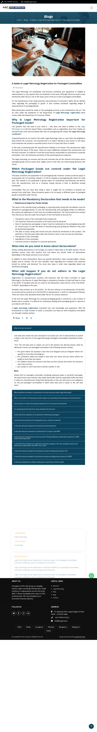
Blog (54, 595)
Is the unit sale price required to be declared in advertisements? (35, 477)
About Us (56, 586)
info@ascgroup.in (30, 2)
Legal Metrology (58, 589)
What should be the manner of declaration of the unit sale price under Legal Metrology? (42, 443)
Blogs (26, 20)
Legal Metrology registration (68, 163)
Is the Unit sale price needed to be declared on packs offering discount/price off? (41, 502)
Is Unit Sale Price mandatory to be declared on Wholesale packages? (36, 465)
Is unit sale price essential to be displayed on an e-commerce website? (37, 471)
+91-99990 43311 (11, 2)
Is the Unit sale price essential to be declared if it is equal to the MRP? (37, 482)
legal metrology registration (26, 359)
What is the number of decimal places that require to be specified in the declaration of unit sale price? (47, 449)
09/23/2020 (19, 138)
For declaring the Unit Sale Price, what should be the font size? (34, 460)
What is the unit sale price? (23, 379)
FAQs (54, 592)
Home (19, 20)
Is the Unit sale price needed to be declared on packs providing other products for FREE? (43, 507)
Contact (55, 598)
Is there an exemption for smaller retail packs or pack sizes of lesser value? (39, 513)
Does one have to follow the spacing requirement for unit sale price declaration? (40, 454)
